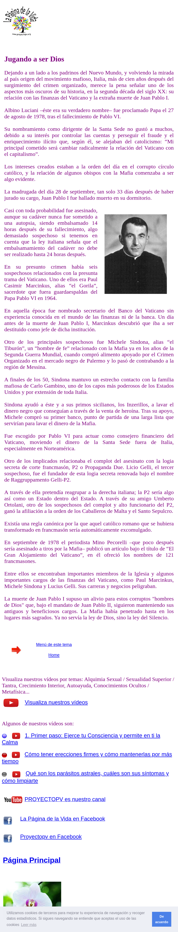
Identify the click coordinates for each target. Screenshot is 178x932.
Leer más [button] (29, 925)
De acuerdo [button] (161, 919)
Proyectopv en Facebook (51, 836)
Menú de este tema (54, 644)
